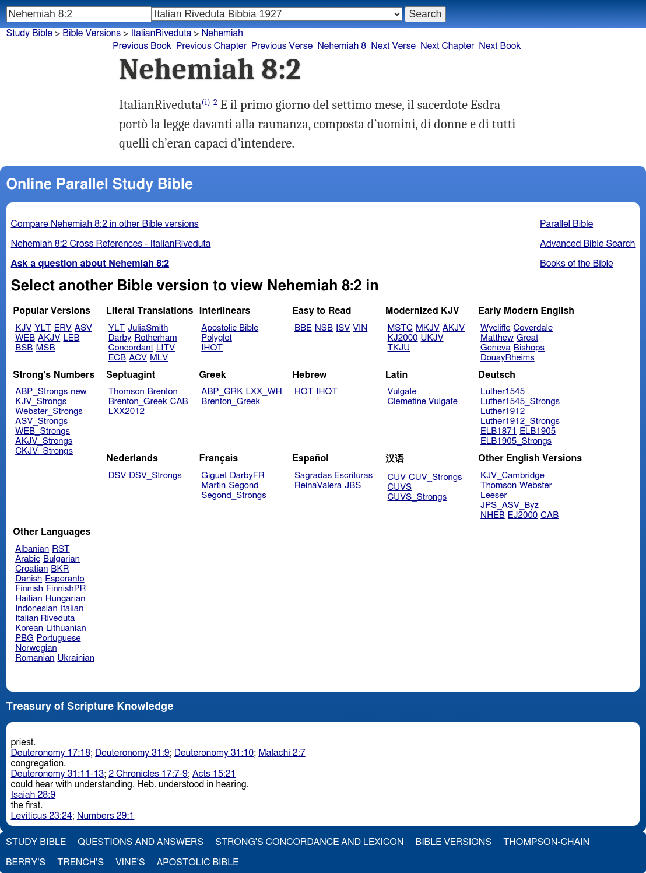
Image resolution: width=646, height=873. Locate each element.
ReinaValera (318, 485)
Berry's (25, 862)
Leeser (493, 495)
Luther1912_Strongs (520, 421)
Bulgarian (61, 559)
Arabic (27, 559)
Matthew (497, 338)
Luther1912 (502, 411)
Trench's (80, 862)
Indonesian (36, 608)
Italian (72, 608)
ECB (117, 357)
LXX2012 (126, 411)
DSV (117, 475)
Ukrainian (76, 658)
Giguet (214, 475)
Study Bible (29, 33)
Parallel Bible (566, 224)
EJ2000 (523, 515)
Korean (29, 628)
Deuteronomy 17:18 (51, 753)
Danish (28, 578)
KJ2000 (403, 338)
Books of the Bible (576, 263)
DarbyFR (247, 475)
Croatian (31, 569)
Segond (243, 485)
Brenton (163, 391)
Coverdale (533, 328)
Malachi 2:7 (281, 753)
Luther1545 (502, 391)
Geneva (495, 347)
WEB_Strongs (42, 431)
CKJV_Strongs (44, 451)
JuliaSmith (148, 328)
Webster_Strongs (49, 411)
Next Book (500, 46)
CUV (397, 477)
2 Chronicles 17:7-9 (148, 774)
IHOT (212, 347)
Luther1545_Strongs (520, 401)
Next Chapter (447, 46)
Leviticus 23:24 (41, 816)
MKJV (428, 328)
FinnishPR (66, 588)
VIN (360, 328)
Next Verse (393, 46)
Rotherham (155, 338)
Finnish (29, 588)
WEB (25, 338)
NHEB (492, 515)
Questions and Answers (140, 842)
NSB (324, 328)
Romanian (34, 658)
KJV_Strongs (40, 401)
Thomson (126, 391)
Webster (535, 485)
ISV (343, 328)
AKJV (49, 338)
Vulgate (402, 391)
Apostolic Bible (198, 862)
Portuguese (59, 638)
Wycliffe (495, 328)
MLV (159, 357)
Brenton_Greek (137, 401)
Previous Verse (282, 46)
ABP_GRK (222, 391)
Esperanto (65, 578)
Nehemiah (222, 33)
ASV (83, 328)
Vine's (130, 862)
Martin (213, 485)
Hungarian (65, 598)
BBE (303, 328)
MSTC (400, 328)
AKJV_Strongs (43, 441)
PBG (24, 638)
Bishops (529, 347)
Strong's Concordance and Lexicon (309, 842)
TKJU (399, 347)
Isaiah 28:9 (33, 795)
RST (61, 549)
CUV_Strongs (435, 477)
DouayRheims (507, 357)
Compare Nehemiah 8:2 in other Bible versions (105, 224)
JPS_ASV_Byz (509, 505)
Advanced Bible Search (587, 243)
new (78, 391)
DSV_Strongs (155, 475)
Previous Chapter (211, 46)
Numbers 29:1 (106, 816)
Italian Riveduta (45, 618)
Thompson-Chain (546, 842)
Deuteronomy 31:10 (214, 753)
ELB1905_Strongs (516, 441)
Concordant (130, 347)
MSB (45, 347)
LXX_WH (264, 391)
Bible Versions (91, 33)
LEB (71, 338)
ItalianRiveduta (161, 33)
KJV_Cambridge (512, 475)
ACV (138, 357)
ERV (63, 328)
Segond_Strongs (233, 495)
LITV (165, 347)
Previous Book (142, 46)
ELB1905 (537, 431)
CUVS (400, 487)
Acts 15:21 (214, 774)
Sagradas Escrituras (333, 475)
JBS (353, 485)
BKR (60, 569)
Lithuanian (66, 628)
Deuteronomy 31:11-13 (57, 774)
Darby (120, 338)
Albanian (32, 549)
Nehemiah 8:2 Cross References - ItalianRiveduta (111, 243)
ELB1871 (498, 431)
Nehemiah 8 (341, 46)
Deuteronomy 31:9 (132, 753)
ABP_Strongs (41, 391)
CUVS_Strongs (417, 497)
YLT (42, 328)
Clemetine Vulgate (423, 401)
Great (527, 338)
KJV (23, 328)
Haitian (29, 598)
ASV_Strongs (41, 421)
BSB (24, 347)
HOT (303, 391)
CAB (179, 401)
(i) (206, 102)
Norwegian (36, 648)
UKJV (432, 338)
